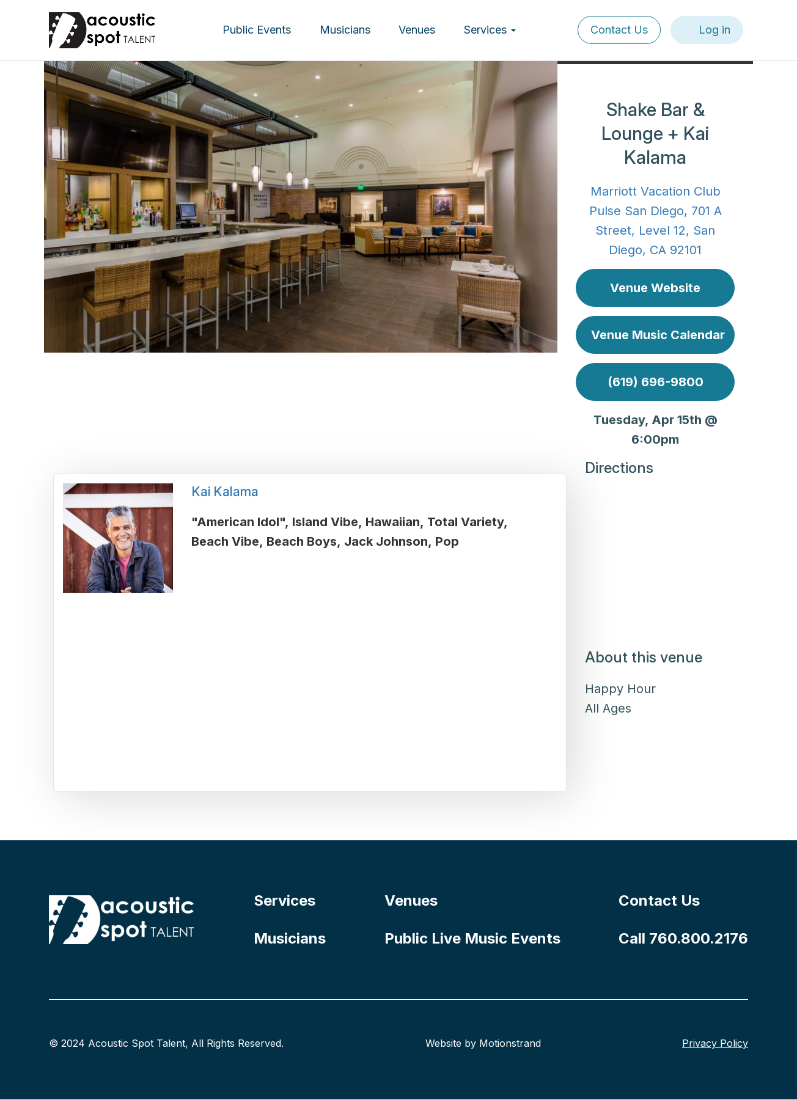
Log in (714, 29)
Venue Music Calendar (658, 335)
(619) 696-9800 (655, 382)
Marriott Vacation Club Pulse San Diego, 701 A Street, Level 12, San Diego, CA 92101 (655, 220)
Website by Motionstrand (483, 1043)
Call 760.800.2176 (683, 938)
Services (490, 29)
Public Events (256, 29)
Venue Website (655, 287)
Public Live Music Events (472, 938)
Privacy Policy (715, 1043)
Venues (416, 29)
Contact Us (619, 29)
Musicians (345, 29)
